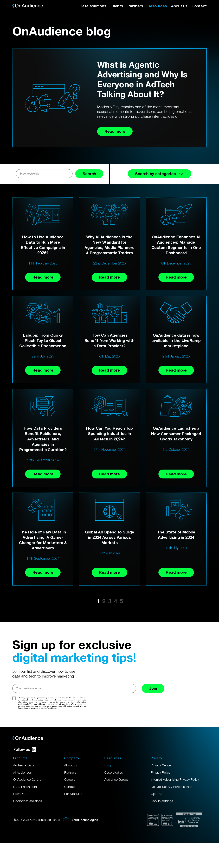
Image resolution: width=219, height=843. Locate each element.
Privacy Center (161, 765)
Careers (69, 779)
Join (153, 688)
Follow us (24, 749)
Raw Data (20, 794)
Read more (42, 277)
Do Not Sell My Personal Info (171, 787)
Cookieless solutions (27, 801)
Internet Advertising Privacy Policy (175, 779)
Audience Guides (116, 779)
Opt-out (156, 794)
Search (89, 173)
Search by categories (159, 173)
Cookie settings (162, 801)
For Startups (73, 794)
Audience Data (23, 765)
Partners (135, 6)
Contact (199, 6)
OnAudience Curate (27, 779)
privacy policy (34, 708)
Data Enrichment (25, 787)
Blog (107, 765)
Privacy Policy (160, 772)
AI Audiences (22, 772)
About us (179, 6)
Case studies (113, 772)
